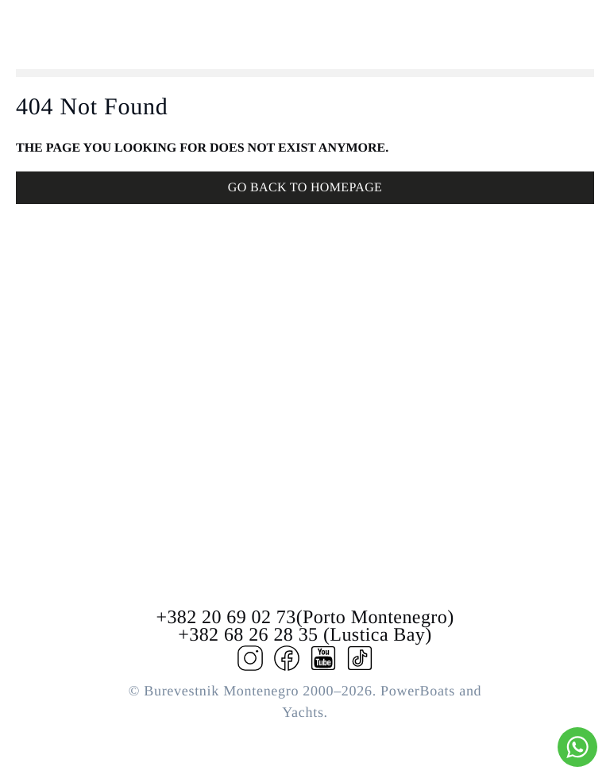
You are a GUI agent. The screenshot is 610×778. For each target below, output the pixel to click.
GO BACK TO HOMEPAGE (305, 187)
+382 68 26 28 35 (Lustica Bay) (304, 635)
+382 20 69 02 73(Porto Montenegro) (305, 617)
